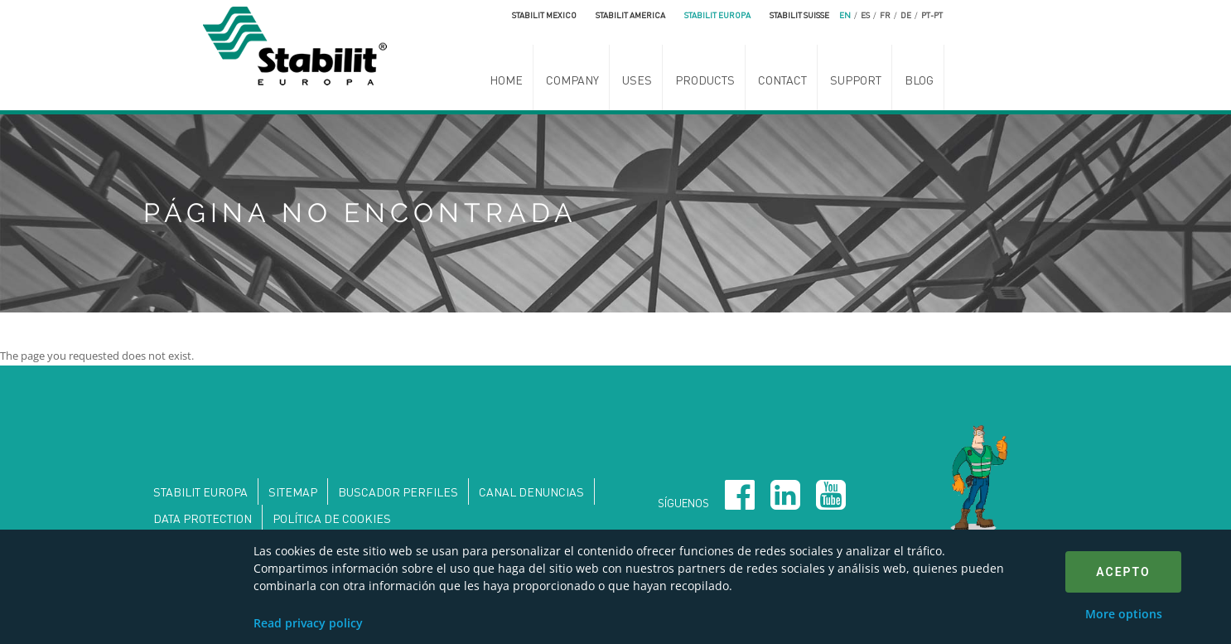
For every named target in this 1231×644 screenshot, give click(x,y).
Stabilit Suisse (799, 15)
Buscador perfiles (398, 491)
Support (855, 79)
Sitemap (292, 491)
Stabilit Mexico (544, 15)
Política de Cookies (332, 518)
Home (506, 79)
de (906, 15)
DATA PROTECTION (202, 518)
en (845, 15)
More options (1123, 614)
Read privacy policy (308, 623)
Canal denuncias (531, 491)
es (865, 15)
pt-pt (932, 15)
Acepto (1123, 572)
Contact (782, 79)
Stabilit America (630, 15)
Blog (919, 79)
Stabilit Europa (717, 15)
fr (885, 15)
